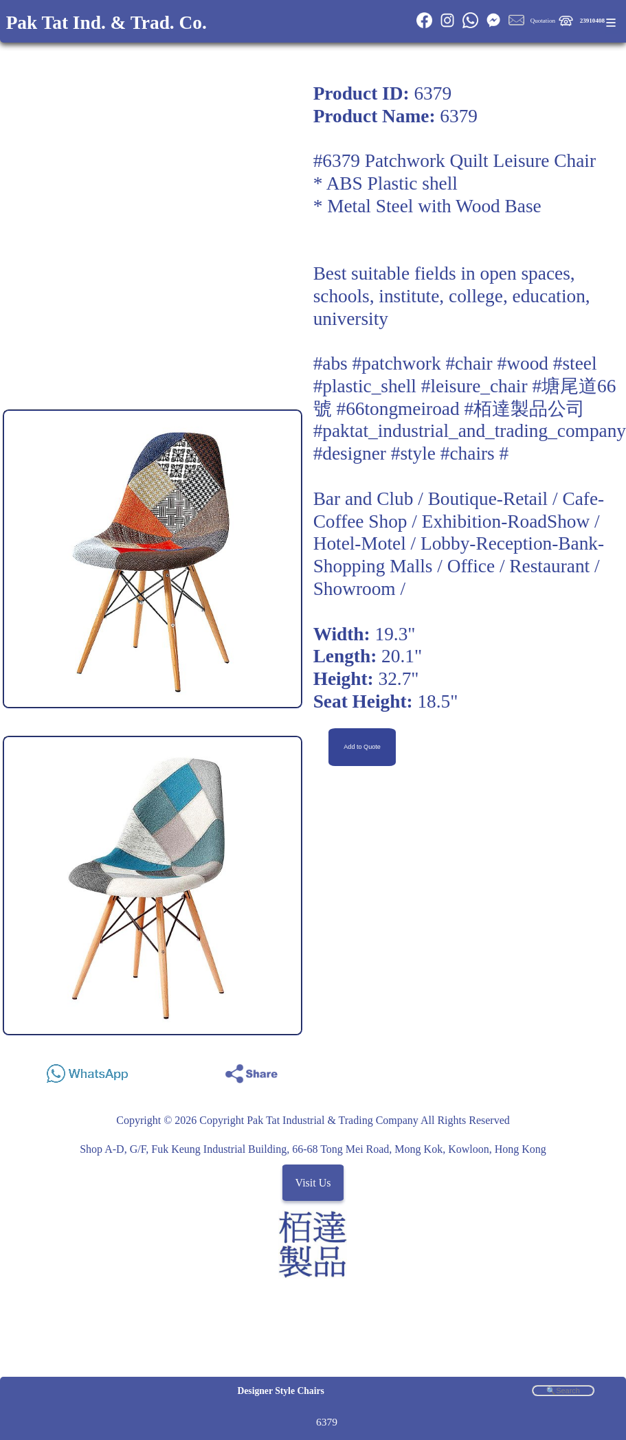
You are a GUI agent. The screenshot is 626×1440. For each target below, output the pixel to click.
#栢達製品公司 (524, 408)
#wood (523, 363)
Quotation (542, 20)
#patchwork (397, 363)
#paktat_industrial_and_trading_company (469, 430)
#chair (468, 363)
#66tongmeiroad (397, 408)
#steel (575, 363)
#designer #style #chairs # (411, 453)
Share (581, 1070)
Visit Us (313, 1183)
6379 (326, 1422)
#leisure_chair (474, 386)
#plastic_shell (364, 386)
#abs (330, 363)
